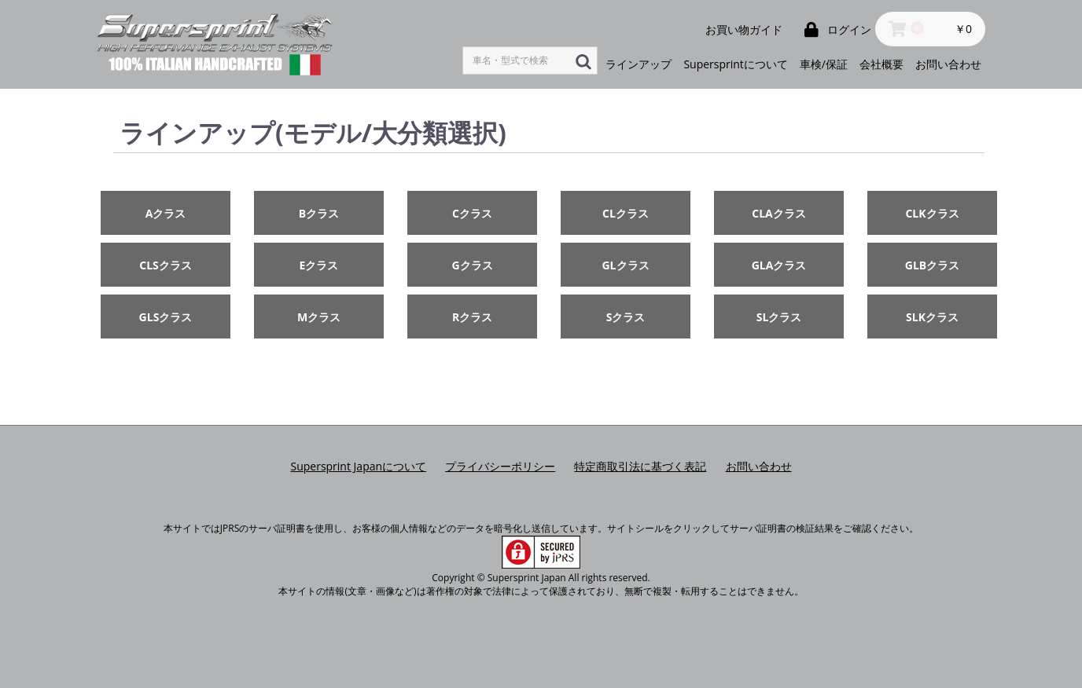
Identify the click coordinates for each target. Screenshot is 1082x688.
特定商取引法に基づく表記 (640, 466)
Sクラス (626, 316)
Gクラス (471, 265)
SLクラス (779, 316)
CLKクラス (932, 213)
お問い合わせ (759, 466)
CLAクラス (779, 213)
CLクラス (625, 213)
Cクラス (472, 213)
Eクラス (319, 265)
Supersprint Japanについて (358, 466)
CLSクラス (165, 265)
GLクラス (625, 265)
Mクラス (318, 316)
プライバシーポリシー (500, 466)
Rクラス (472, 316)
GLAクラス (779, 265)
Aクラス (165, 213)
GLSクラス (166, 316)
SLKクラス (932, 316)
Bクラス (319, 213)
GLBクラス (932, 265)
